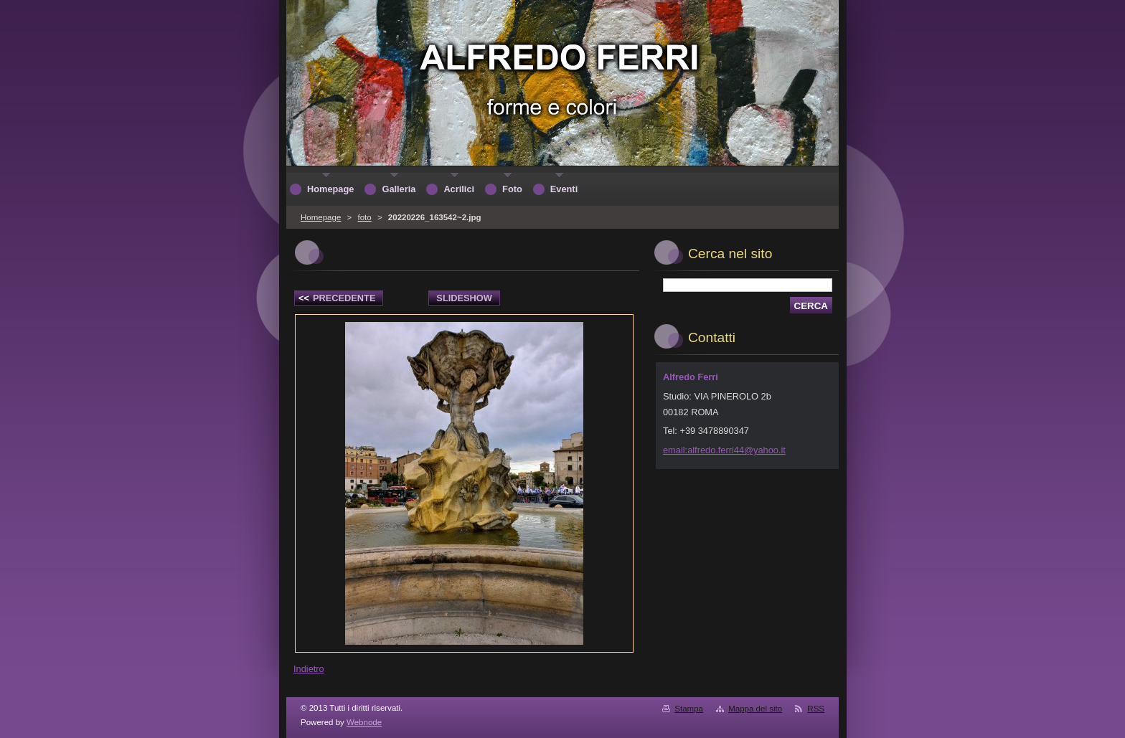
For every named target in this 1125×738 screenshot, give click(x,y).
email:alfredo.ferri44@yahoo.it (724, 450)
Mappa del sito (755, 708)
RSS (815, 708)
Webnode (364, 722)
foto (364, 217)
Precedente (336, 298)
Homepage (321, 217)
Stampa (688, 708)
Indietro (308, 668)
